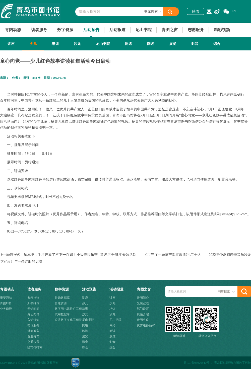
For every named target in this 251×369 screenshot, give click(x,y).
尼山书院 (144, 30)
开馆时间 (33, 309)
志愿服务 (196, 30)
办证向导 (33, 314)
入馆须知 (33, 320)
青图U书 (5, 303)
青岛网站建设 (223, 362)
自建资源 (61, 303)
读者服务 (39, 30)
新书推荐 (33, 303)
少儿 (33, 44)
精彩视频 (222, 30)
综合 (216, 44)
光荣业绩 (143, 303)
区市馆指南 (34, 347)
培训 (55, 44)
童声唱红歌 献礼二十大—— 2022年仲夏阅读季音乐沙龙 (208, 255)
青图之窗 (170, 30)
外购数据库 (62, 298)
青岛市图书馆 (30, 11)
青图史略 (143, 320)
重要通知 (6, 298)
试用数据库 (62, 314)
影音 (194, 44)
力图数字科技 (242, 362)
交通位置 (33, 342)
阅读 (150, 44)
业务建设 (6, 309)
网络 (128, 44)
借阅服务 (33, 331)
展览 (172, 44)
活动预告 (91, 30)
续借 (195, 11)
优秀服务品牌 (146, 325)
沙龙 (77, 44)
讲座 (11, 44)
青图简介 (143, 298)
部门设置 (143, 309)
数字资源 (65, 30)
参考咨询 (33, 298)
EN (234, 11)
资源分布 (33, 336)
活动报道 (117, 30)
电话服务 (33, 325)
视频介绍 (143, 314)
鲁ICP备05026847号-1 (198, 362)
